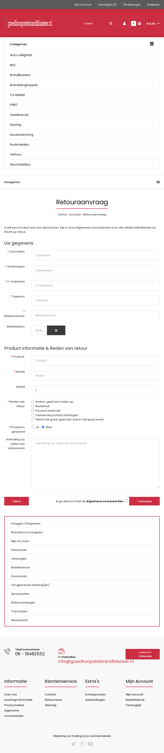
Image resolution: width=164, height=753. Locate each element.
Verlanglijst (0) (107, 4)
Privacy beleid (14, 705)
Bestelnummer (14, 316)
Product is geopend (18, 429)
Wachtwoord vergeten (27, 532)
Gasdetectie (19, 115)
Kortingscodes (95, 694)
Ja (35, 427)
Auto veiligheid (21, 55)
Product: (19, 357)
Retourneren (53, 700)
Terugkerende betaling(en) (30, 585)
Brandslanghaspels (24, 85)
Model (20, 372)
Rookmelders (19, 144)
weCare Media (100, 736)
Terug (16, 501)
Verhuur (16, 154)
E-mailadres (16, 281)
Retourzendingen (23, 603)
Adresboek (19, 550)
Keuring (15, 125)
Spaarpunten (20, 594)
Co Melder (17, 95)
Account (75, 214)
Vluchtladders (20, 164)
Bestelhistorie (20, 567)
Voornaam (17, 252)
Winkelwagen (132, 4)
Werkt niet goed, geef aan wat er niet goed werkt (69, 419)
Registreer (33, 523)
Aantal (20, 387)
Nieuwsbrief (19, 620)
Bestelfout (42, 406)
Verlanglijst (18, 559)
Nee (47, 427)
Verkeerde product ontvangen (56, 415)
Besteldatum (16, 326)
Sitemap (51, 705)
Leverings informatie (18, 700)
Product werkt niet (47, 411)
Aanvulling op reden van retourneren (15, 443)
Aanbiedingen (95, 700)
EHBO (14, 105)
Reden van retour (17, 404)
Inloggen (17, 523)
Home (62, 214)
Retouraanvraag (94, 214)
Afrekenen (153, 4)
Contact (50, 694)
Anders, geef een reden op (54, 402)
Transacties (19, 611)
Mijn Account (83, 4)
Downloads (19, 576)
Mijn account (134, 694)
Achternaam (16, 266)
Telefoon (18, 296)
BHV (13, 65)
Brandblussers (20, 75)
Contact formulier (145, 654)
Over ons (10, 694)
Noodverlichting (21, 135)
